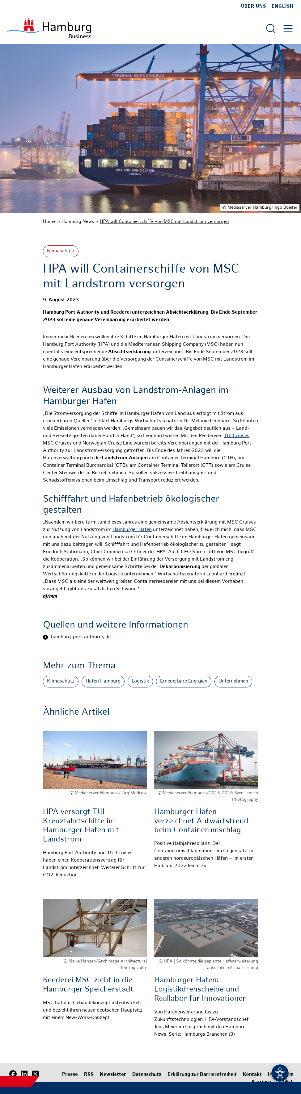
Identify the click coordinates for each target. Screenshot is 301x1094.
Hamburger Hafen (132, 530)
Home (49, 221)
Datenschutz (146, 1074)
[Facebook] (13, 1074)
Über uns (253, 6)
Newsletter (113, 1074)
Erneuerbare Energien (183, 681)
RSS (89, 1074)
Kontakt (252, 1074)
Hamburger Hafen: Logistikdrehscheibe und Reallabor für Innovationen (200, 990)
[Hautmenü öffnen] (288, 28)
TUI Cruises (236, 436)
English (283, 6)
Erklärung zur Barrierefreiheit (202, 1074)
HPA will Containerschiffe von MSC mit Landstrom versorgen (164, 221)
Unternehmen (233, 681)
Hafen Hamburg (103, 681)
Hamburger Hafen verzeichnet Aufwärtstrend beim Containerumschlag (201, 821)
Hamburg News (77, 221)
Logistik (140, 681)
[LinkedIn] (24, 1074)
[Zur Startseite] (49, 28)
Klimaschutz (60, 251)
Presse (70, 1074)
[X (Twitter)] (35, 1074)
